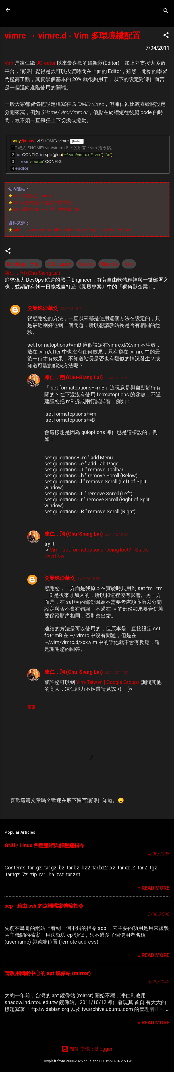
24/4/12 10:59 (88, 578)
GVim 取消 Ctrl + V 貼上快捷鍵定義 (46, 209)
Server (86, 264)
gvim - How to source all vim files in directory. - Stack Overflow (71, 229)
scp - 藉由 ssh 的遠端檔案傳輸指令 (44, 906)
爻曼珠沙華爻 (42, 308)
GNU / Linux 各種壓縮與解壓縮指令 (44, 845)
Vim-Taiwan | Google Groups (108, 682)
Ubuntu (109, 264)
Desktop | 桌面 (23, 264)
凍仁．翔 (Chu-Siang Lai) (73, 377)
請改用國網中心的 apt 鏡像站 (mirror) (48, 973)
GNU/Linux (59, 264)
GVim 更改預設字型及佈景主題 (42, 202)
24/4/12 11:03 (116, 672)
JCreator (46, 63)
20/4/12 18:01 (71, 308)
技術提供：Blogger (87, 1049)
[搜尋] (166, 11)
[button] (166, 36)
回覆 (31, 707)
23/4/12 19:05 (116, 378)
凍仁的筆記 (41, 10)
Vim (9, 63)
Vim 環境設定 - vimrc (32, 195)
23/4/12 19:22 (116, 534)
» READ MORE (153, 888)
